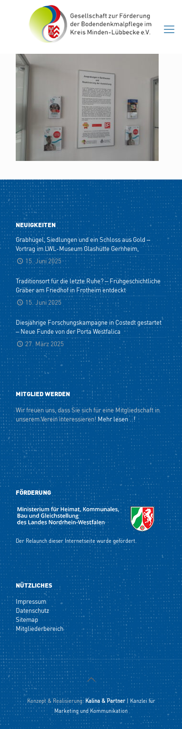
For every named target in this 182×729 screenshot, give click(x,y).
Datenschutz (32, 610)
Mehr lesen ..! (116, 419)
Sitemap (27, 619)
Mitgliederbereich (39, 628)
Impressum (31, 601)
